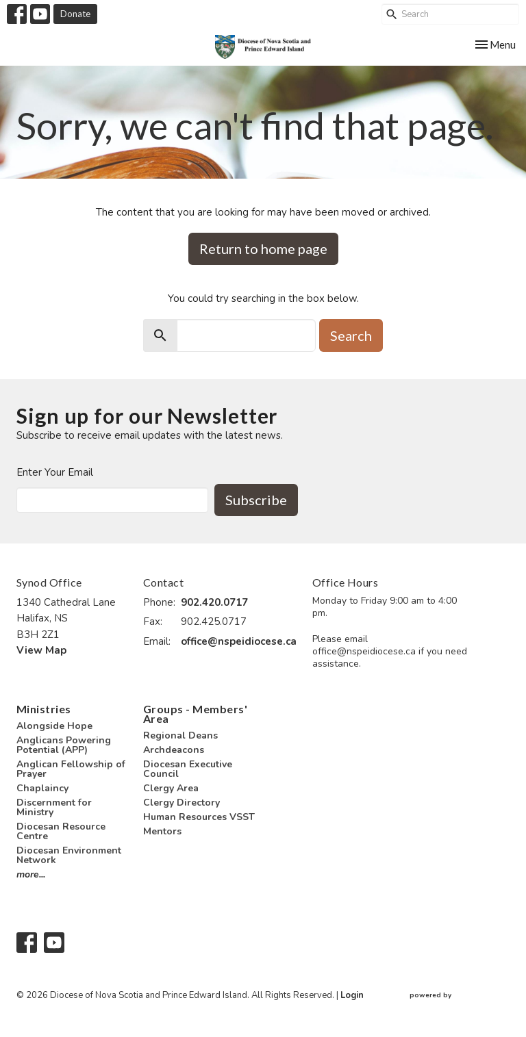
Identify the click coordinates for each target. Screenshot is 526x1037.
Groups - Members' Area (195, 713)
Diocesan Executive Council (187, 769)
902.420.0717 (214, 602)
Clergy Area (171, 788)
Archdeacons (173, 749)
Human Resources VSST (199, 816)
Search (351, 335)
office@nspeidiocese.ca (239, 641)
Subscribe (256, 499)
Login (352, 995)
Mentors (162, 831)
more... (30, 874)
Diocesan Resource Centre (60, 831)
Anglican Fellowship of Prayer (70, 769)
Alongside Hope (54, 725)
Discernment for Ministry (54, 807)
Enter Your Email (54, 472)
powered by (460, 995)
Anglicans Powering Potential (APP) (63, 745)
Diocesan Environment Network (68, 855)
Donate (75, 13)
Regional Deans (180, 735)
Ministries (43, 708)
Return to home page (263, 248)
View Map (41, 650)
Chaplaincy (42, 788)
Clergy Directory (181, 802)
